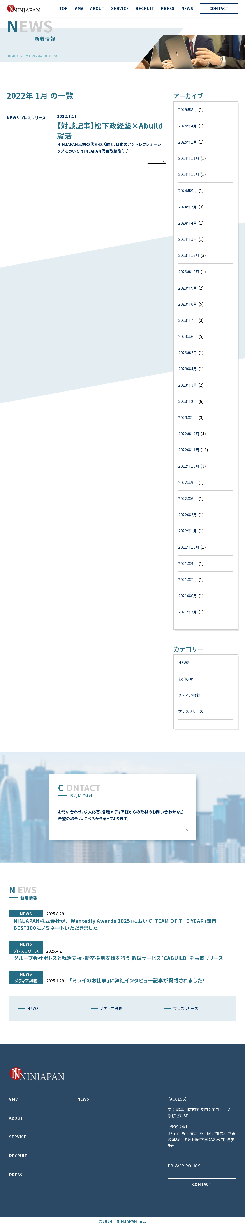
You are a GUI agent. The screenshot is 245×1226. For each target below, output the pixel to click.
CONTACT (219, 8)
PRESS (167, 8)
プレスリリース (33, 137)
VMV (79, 8)
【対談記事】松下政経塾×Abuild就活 (110, 150)
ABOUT (97, 8)
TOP (63, 8)
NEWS (187, 8)
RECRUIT (145, 8)
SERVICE (120, 8)
